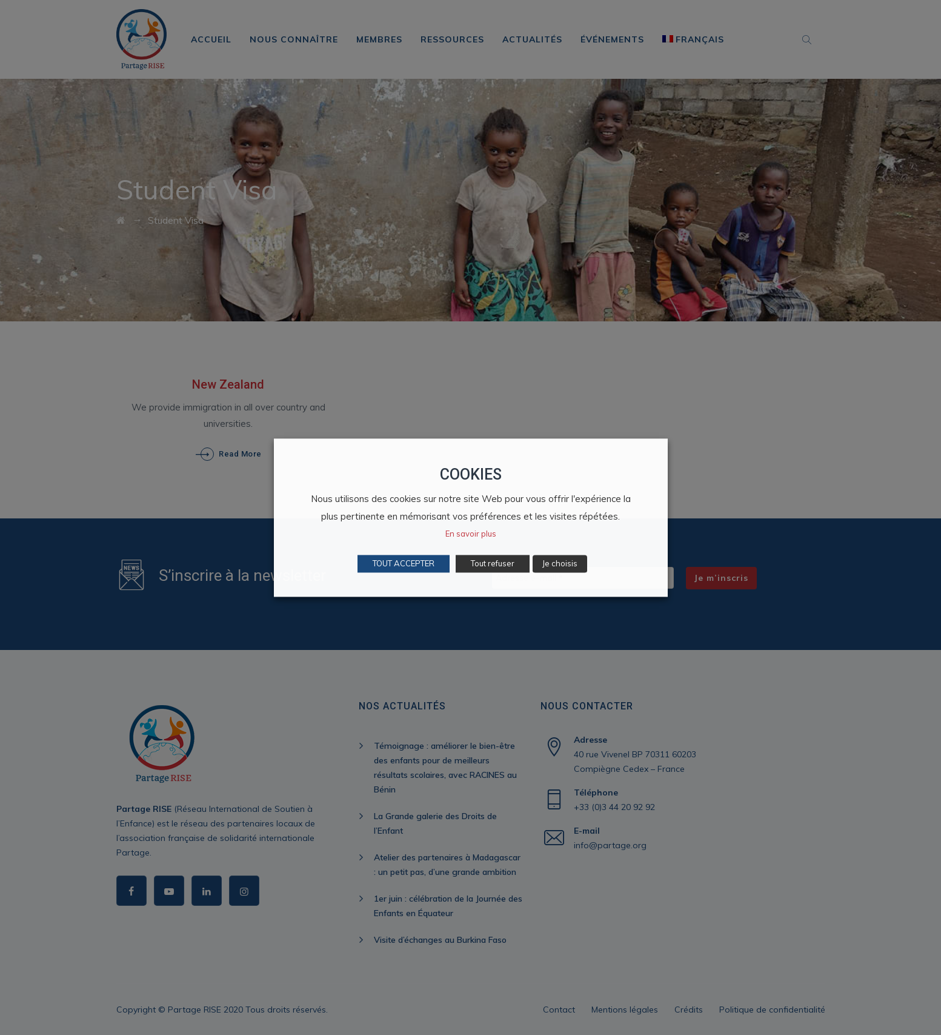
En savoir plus (470, 533)
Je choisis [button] (559, 563)
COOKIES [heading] (471, 474)
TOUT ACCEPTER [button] (403, 563)
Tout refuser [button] (492, 563)
